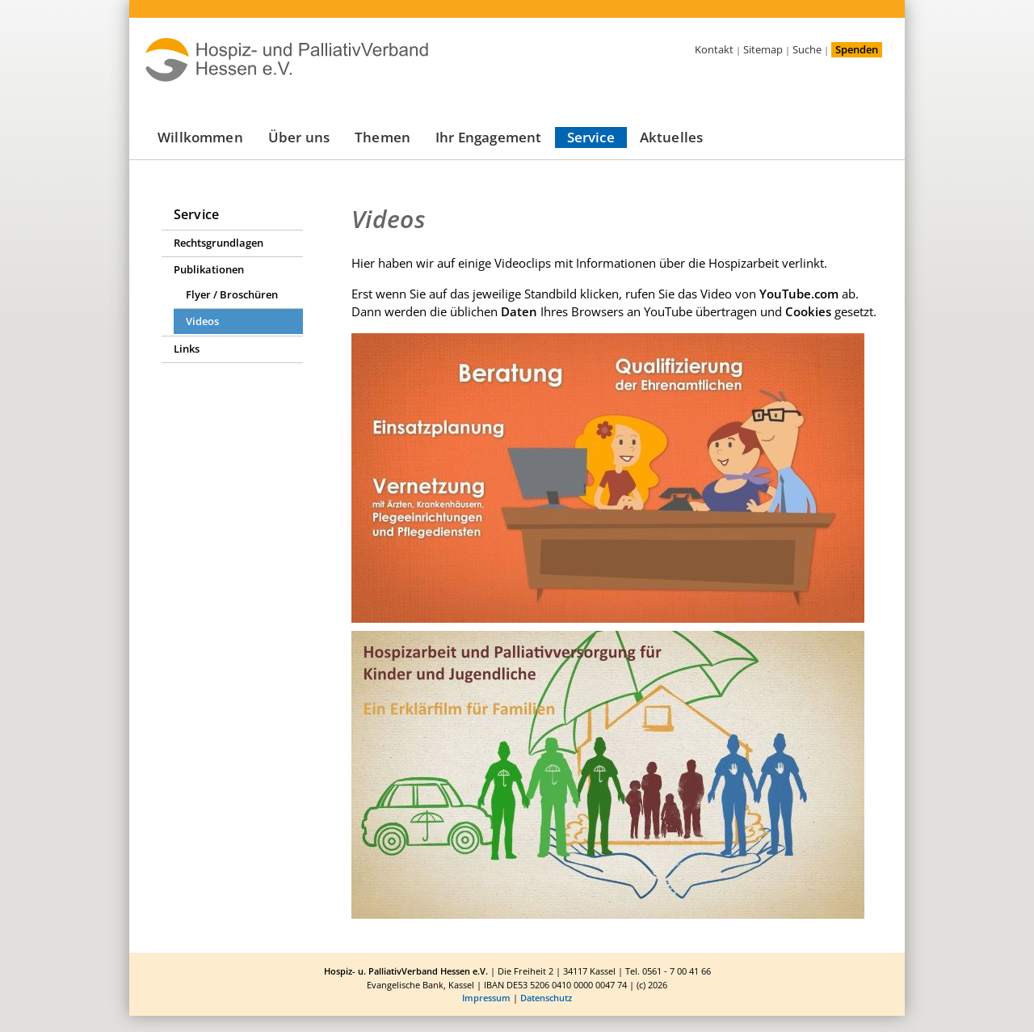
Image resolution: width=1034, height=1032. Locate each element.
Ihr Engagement (488, 137)
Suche (807, 49)
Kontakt (714, 49)
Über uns (299, 137)
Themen (382, 137)
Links (187, 348)
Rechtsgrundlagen (218, 242)
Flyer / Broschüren (232, 294)
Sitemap (763, 49)
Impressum (486, 998)
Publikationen (209, 269)
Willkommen (200, 137)
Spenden (856, 49)
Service (591, 137)
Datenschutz (546, 998)
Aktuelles (672, 137)
